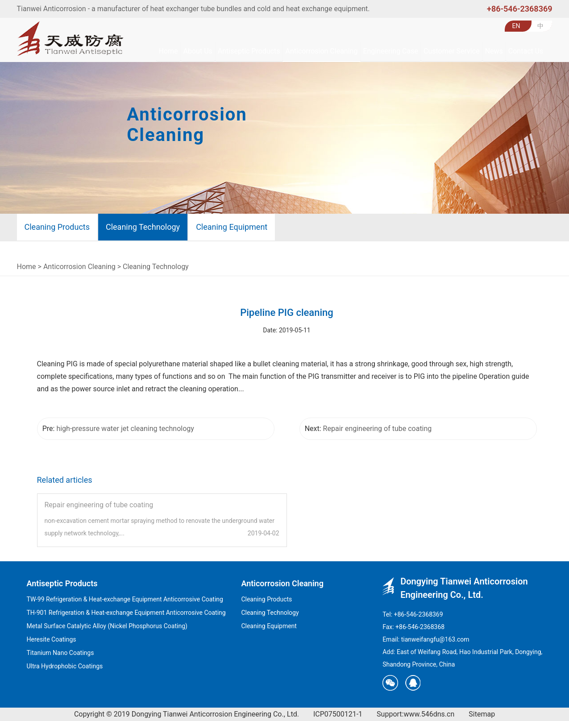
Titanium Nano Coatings (60, 652)
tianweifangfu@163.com (435, 639)
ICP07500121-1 (337, 714)
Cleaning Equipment (231, 227)
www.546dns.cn (428, 714)
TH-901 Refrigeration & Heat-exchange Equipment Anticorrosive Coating (126, 612)
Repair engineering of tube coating (377, 428)
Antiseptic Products (62, 583)
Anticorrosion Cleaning (79, 266)
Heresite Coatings (51, 639)
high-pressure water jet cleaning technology (125, 428)
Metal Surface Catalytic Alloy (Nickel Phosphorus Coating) (107, 626)
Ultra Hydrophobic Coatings (65, 666)
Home (26, 266)
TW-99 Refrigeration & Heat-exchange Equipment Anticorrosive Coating (125, 599)
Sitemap (482, 714)
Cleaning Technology (143, 227)
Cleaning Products (57, 227)
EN (516, 25)
